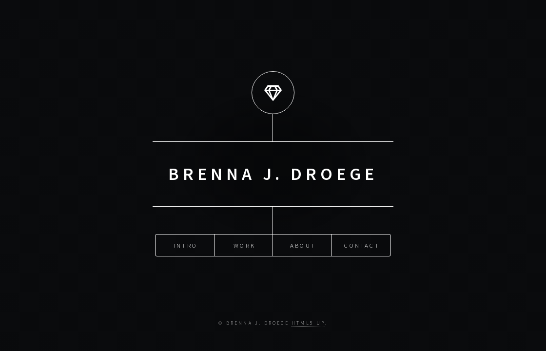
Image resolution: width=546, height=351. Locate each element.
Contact (361, 245)
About (303, 245)
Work (244, 245)
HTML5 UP (308, 323)
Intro (185, 245)
